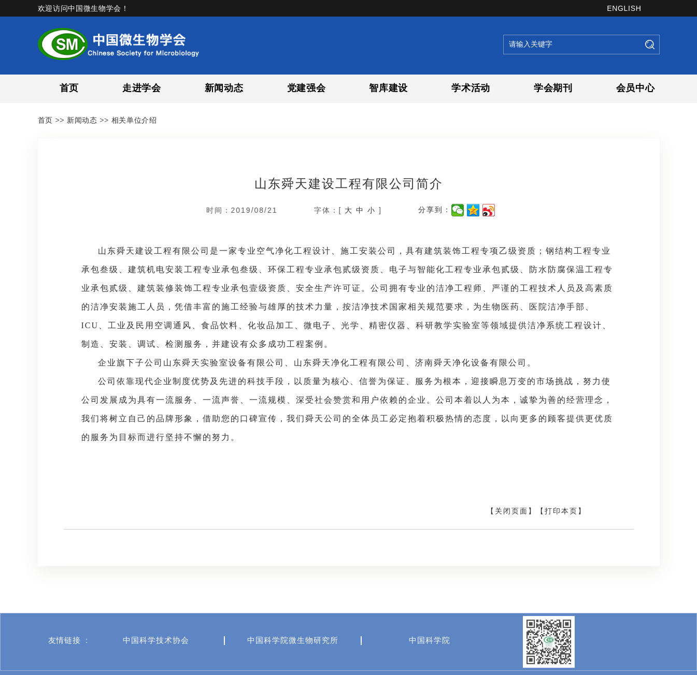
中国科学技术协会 (156, 657)
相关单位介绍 (134, 120)
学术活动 (470, 88)
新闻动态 (224, 88)
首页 (69, 88)
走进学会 (141, 88)
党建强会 (306, 88)
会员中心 (635, 88)
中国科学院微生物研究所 (292, 657)
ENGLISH (624, 8)
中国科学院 (429, 657)
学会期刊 (553, 88)
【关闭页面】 (511, 511)
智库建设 (388, 88)
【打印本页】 (561, 511)
